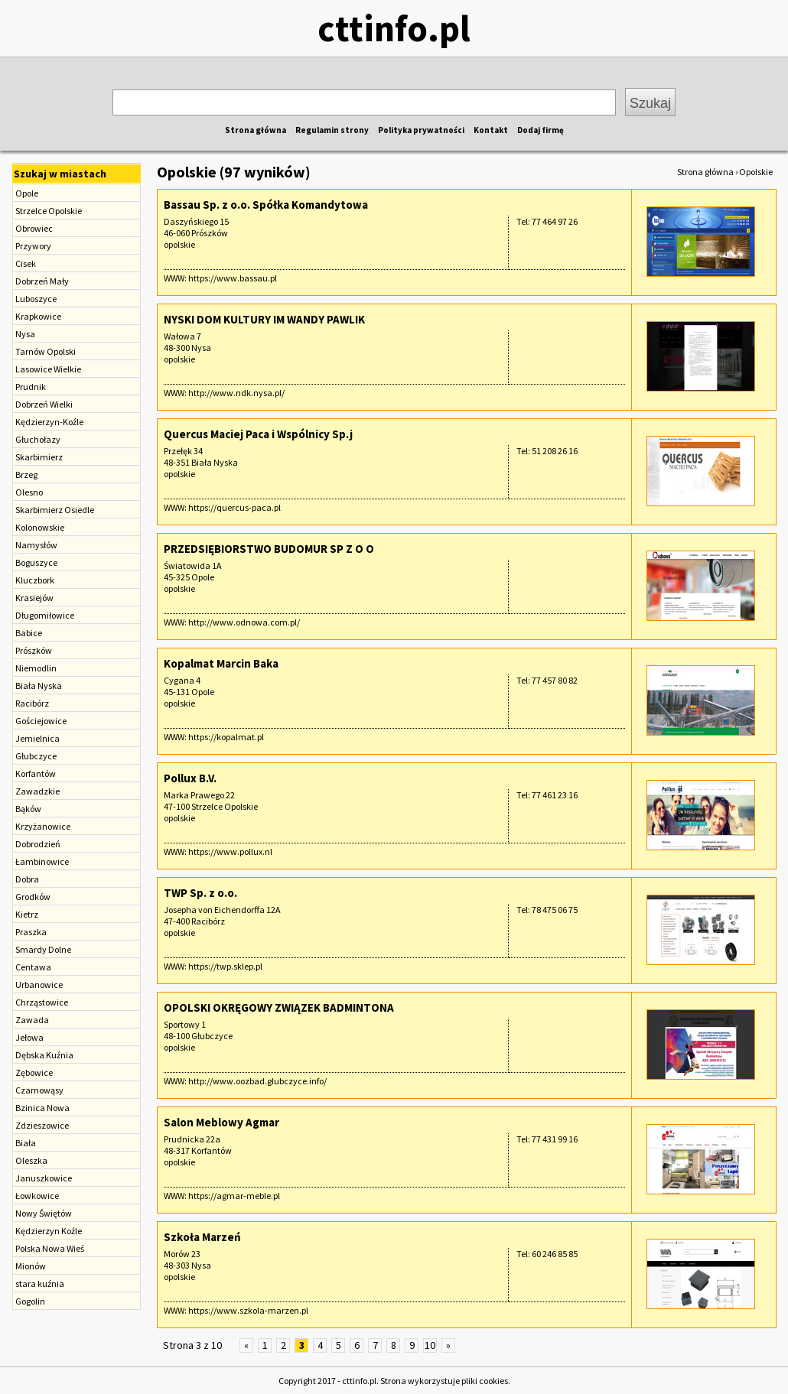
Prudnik (30, 386)
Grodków (32, 896)
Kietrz (26, 914)
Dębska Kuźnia (44, 1055)
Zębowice (34, 1072)
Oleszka (31, 1160)
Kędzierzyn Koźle (48, 1230)
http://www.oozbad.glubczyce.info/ (257, 1081)
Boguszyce (36, 562)
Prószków (33, 650)
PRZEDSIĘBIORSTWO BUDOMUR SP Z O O (269, 548)
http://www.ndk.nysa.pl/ (236, 392)
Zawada (32, 1019)
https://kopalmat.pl (226, 736)
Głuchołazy (37, 439)
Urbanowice (39, 984)
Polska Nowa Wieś (49, 1248)
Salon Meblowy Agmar (221, 1122)
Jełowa (29, 1037)
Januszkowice (43, 1178)
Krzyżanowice (42, 826)
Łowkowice (37, 1195)
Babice (28, 633)
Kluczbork (34, 580)
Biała (25, 1143)
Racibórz (32, 703)
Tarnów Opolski (45, 351)
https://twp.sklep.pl (225, 966)
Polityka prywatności (421, 130)
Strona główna (255, 130)
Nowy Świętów (43, 1213)
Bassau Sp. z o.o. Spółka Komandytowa (266, 204)
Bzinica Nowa (42, 1107)
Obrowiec (34, 228)
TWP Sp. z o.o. (200, 892)
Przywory (33, 246)
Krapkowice (38, 316)
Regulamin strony (332, 130)
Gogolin (30, 1301)
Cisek (25, 263)
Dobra (27, 879)
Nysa (25, 334)
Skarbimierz (39, 457)
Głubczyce (36, 756)
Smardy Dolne (43, 949)
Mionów (30, 1266)
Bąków (28, 808)
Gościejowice (41, 720)
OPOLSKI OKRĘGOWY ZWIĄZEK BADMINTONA (279, 1007)
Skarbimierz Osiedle (54, 509)
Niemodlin (36, 668)
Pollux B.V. (190, 778)
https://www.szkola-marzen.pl (248, 1310)
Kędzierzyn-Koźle (49, 421)
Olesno (29, 492)
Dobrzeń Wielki (44, 404)
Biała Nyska (38, 685)
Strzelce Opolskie (48, 210)
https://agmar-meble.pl (234, 1195)
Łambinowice (42, 861)
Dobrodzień (37, 844)
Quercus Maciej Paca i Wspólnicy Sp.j (258, 434)
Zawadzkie (37, 791)
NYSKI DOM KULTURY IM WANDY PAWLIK (264, 319)
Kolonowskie (39, 527)
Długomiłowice (44, 615)
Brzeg (26, 474)
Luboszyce (36, 298)
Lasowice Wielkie (48, 369)
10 (430, 1345)
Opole (26, 193)
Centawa (33, 967)
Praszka (31, 931)
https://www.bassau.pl (232, 278)
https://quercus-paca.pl (234, 507)
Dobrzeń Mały (42, 281)
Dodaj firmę (540, 130)
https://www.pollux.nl (230, 851)
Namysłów (36, 545)
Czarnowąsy (39, 1090)
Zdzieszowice (42, 1125)
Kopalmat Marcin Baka (221, 663)
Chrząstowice (41, 1002)
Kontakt (491, 130)
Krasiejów (34, 597)
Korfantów (35, 773)
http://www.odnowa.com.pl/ (244, 622)
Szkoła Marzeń (202, 1237)
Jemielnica (37, 738)
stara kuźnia (39, 1283)
